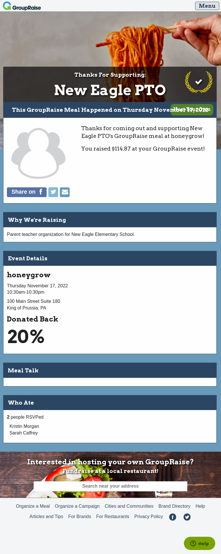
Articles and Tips (46, 516)
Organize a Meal (32, 506)
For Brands (79, 516)
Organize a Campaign (77, 506)
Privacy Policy (148, 516)
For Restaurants (112, 516)
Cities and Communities (129, 506)
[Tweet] (54, 195)
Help (200, 506)
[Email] (65, 195)
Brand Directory (174, 506)
